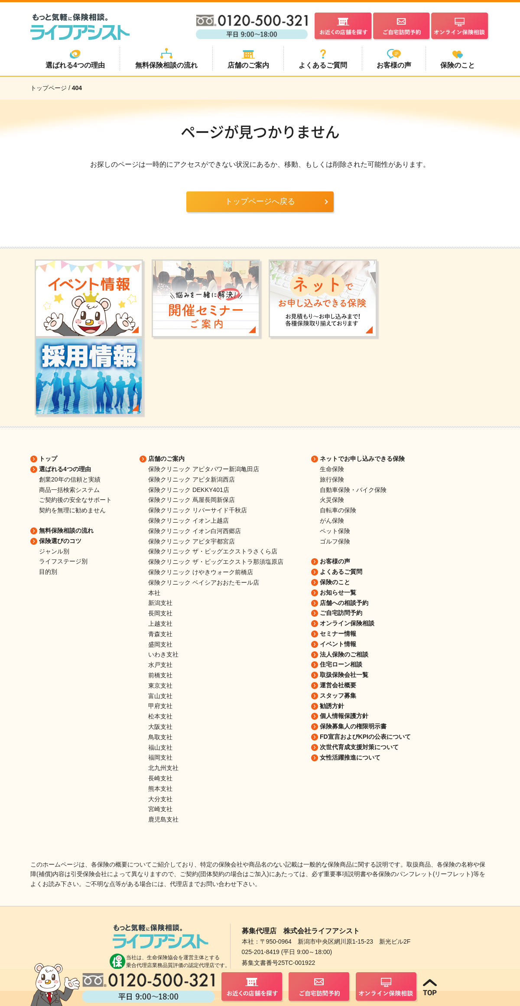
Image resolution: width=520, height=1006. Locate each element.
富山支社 (160, 695)
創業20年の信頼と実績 (70, 479)
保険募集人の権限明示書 (353, 726)
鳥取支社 (160, 737)
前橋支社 (160, 675)
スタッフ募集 (338, 695)
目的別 (48, 571)
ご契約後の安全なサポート (75, 499)
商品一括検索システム (69, 489)
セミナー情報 (338, 633)
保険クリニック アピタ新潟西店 (191, 479)
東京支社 (160, 685)
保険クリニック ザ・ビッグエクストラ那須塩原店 (215, 561)
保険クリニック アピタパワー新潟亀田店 (203, 469)
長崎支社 (160, 778)
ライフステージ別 (63, 561)
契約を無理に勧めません (72, 510)
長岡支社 (160, 613)
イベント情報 (338, 643)
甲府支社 (160, 705)
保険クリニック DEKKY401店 (188, 489)
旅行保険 (332, 479)
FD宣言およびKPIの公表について (365, 736)
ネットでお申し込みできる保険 (362, 458)
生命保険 (332, 469)
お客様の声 (335, 561)
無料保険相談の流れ (66, 530)
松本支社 (160, 716)
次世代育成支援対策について (359, 747)
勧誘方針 (332, 705)
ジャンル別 (54, 551)
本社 (154, 592)
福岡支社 (160, 757)
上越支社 (160, 623)
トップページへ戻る (260, 201)
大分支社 (160, 799)
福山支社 (160, 747)
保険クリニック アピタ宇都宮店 (191, 541)
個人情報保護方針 (344, 715)
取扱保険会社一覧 (344, 674)
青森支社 (160, 634)
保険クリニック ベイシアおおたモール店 (203, 582)
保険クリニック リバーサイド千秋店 (197, 510)
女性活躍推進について (350, 757)
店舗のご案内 (166, 458)
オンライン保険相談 (347, 623)
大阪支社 (160, 726)
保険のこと (335, 582)
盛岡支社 (160, 644)
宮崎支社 (160, 808)
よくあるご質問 (341, 571)
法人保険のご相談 (344, 654)
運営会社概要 (338, 685)
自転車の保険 (338, 510)
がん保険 (332, 520)
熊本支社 (160, 788)
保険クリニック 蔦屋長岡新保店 (191, 499)
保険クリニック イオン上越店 (188, 520)
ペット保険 (335, 530)
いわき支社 (163, 654)
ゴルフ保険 (335, 541)
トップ (48, 458)
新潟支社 (160, 602)
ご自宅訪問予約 (341, 612)
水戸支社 (160, 664)
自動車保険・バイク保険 (353, 489)
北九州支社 (163, 767)
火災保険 (332, 499)
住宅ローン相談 (341, 664)
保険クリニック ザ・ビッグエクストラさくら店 (212, 551)
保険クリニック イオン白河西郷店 (194, 530)
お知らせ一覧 (338, 592)
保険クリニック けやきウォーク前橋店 (200, 572)
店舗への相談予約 (344, 602)
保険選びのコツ (60, 540)
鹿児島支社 (163, 819)
